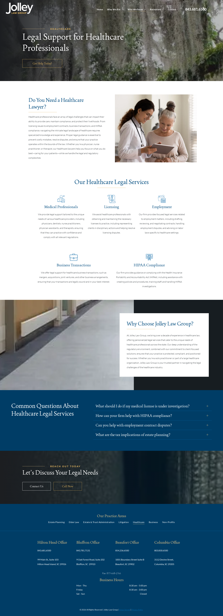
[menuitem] (100, 9)
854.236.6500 (122, 550)
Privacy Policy (137, 610)
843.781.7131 (83, 550)
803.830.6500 (161, 550)
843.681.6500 (196, 9)
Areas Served (124, 610)
